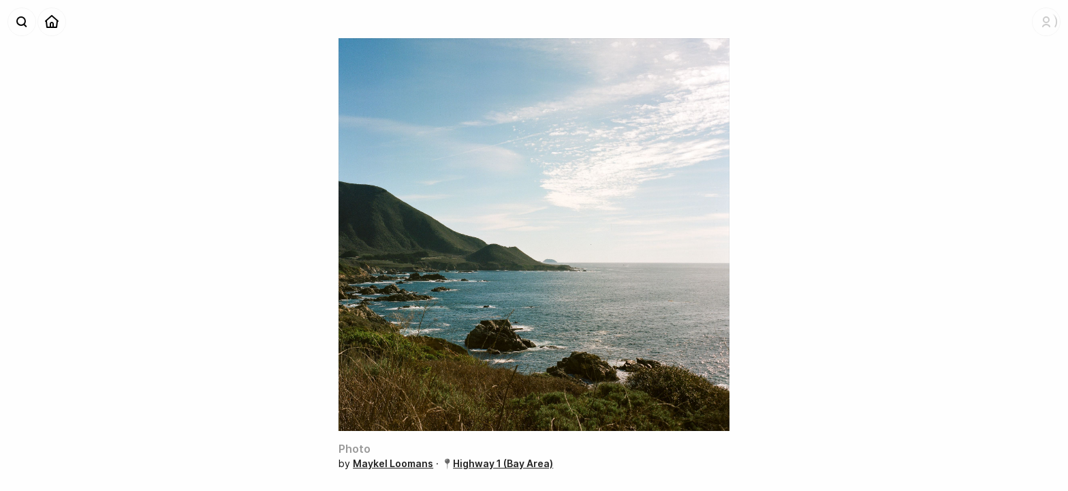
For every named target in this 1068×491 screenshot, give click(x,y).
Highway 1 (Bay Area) (503, 463)
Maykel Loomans (393, 463)
